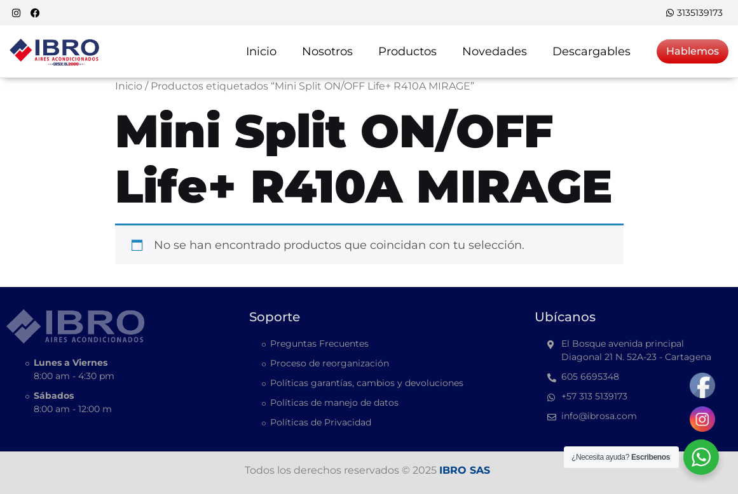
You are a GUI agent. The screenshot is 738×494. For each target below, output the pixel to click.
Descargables (591, 51)
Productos (407, 51)
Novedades (494, 51)
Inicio (261, 51)
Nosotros (327, 51)
